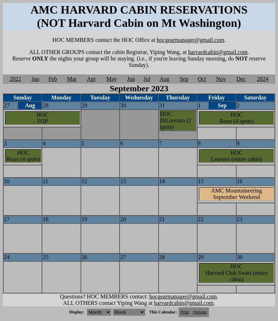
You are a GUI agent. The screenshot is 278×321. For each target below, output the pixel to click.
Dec (241, 79)
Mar (72, 79)
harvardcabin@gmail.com (218, 52)
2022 (15, 79)
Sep (184, 79)
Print (185, 312)
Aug (165, 79)
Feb (52, 79)
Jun (131, 79)
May (111, 79)
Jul (146, 79)
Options (200, 312)
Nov (221, 79)
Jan (35, 79)
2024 (262, 79)
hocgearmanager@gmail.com (190, 40)
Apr (91, 79)
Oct (202, 79)
